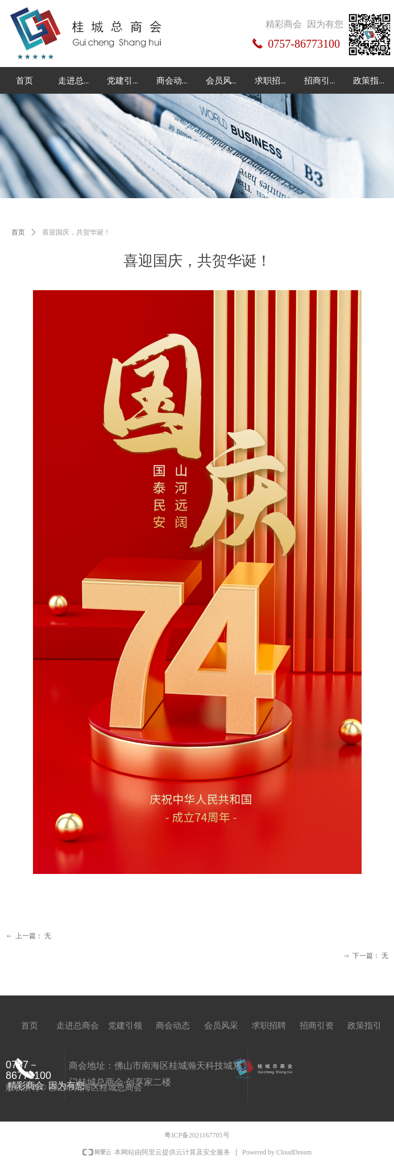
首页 (18, 232)
